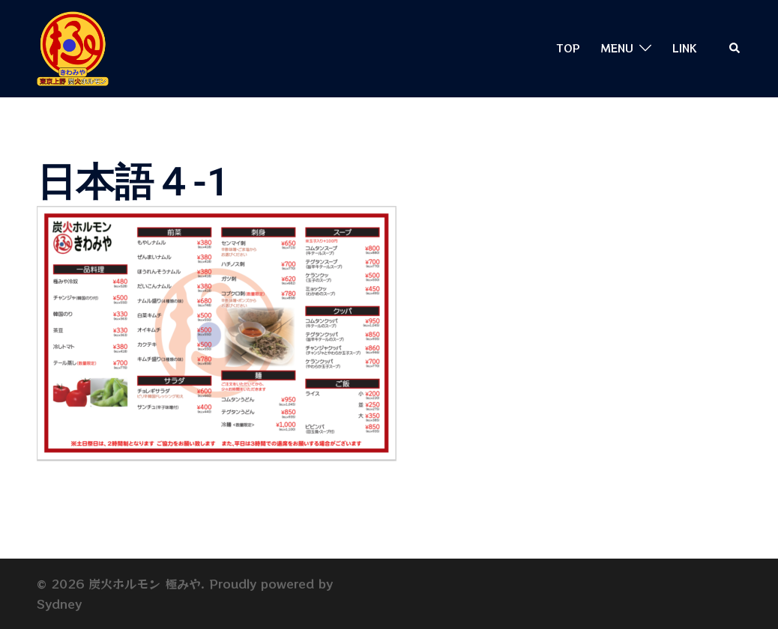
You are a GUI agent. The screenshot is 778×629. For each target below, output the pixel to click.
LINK (684, 47)
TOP (568, 47)
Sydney (59, 604)
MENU (617, 47)
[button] (735, 48)
